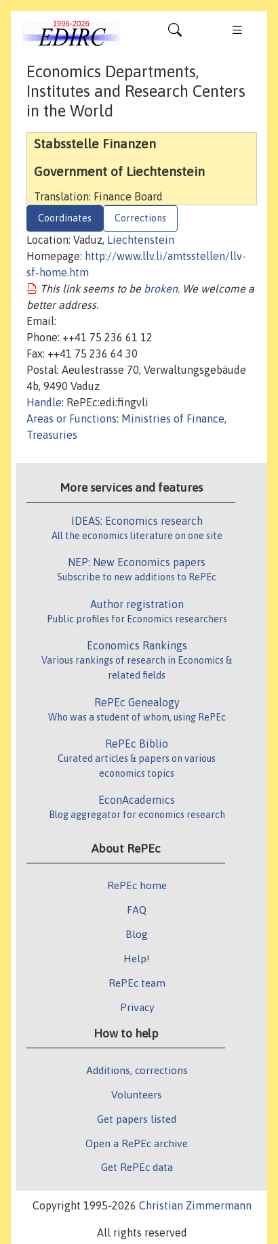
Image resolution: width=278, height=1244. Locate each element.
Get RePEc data (137, 1167)
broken (161, 288)
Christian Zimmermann (195, 1205)
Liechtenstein (140, 240)
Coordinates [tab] (65, 218)
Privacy (137, 1007)
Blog (136, 934)
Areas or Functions (71, 418)
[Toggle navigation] (175, 33)
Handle (44, 402)
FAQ (136, 909)
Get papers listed (136, 1119)
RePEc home (137, 885)
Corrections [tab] (140, 218)
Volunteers (136, 1094)
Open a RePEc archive (136, 1143)
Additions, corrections (137, 1070)
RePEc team (136, 983)
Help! (136, 958)
